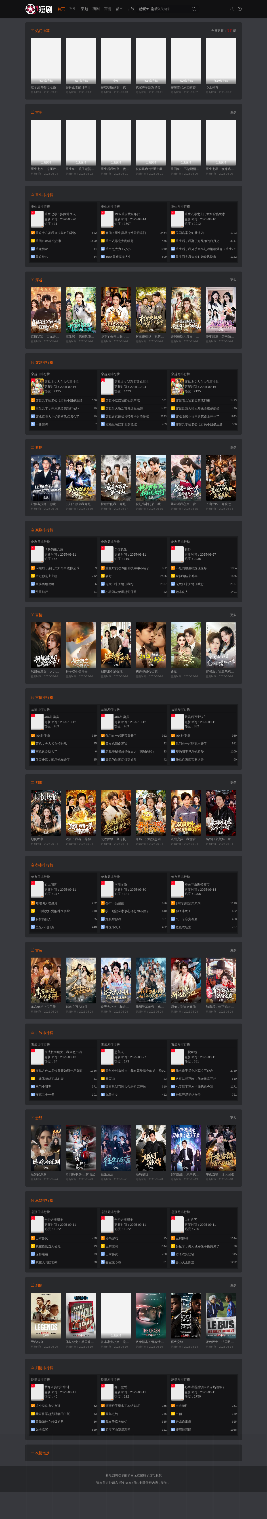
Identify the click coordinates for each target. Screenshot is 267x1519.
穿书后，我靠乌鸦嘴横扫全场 (221, 671)
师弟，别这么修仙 (183, 1007)
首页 (61, 9)
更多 (233, 112)
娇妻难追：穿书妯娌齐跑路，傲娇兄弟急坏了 (221, 336)
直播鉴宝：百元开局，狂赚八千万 (46, 336)
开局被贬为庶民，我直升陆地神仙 (186, 336)
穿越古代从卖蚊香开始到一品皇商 (186, 87)
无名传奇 (37, 1342)
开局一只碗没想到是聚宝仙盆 (151, 839)
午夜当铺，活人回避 (220, 1174)
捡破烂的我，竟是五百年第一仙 (116, 504)
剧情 (154, 9)
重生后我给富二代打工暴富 (116, 169)
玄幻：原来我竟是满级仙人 (81, 504)
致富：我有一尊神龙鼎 (81, 839)
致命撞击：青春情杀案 (151, 1342)
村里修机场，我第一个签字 (151, 336)
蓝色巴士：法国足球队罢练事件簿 (221, 1342)
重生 (72, 9)
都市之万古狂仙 (77, 1007)
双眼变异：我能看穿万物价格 (186, 839)
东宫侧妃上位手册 (43, 1007)
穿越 (84, 9)
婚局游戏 (142, 1174)
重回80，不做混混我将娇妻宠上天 (186, 169)
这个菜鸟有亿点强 (43, 87)
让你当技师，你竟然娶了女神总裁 (46, 504)
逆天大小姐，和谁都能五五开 (116, 1007)
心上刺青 (212, 87)
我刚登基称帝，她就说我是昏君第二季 (151, 1007)
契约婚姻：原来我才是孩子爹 (186, 1174)
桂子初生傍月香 (77, 671)
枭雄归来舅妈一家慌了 (221, 839)
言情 (107, 9)
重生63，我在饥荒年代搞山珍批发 (81, 336)
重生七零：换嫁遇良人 (221, 169)
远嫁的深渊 (38, 1174)
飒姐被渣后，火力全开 (46, 671)
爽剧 (96, 9)
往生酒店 (107, 1174)
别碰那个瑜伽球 (112, 671)
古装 (131, 9)
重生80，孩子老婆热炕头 (81, 169)
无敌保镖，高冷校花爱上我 (116, 839)
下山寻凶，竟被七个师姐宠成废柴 (221, 504)
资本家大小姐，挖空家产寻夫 (116, 1342)
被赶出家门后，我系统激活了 (151, 504)
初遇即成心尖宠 (147, 671)
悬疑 (142, 9)
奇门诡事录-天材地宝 (80, 1174)
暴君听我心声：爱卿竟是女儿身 (186, 504)
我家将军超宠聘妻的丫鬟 (151, 87)
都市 (119, 9)
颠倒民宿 (37, 839)
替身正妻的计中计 (78, 87)
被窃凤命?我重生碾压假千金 (151, 169)
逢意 (174, 671)
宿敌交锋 (177, 1342)
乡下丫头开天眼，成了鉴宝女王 (116, 336)
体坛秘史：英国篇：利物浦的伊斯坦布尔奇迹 (81, 1342)
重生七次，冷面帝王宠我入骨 (46, 169)
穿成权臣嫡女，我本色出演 (116, 87)
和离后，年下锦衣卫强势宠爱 (221, 1007)
